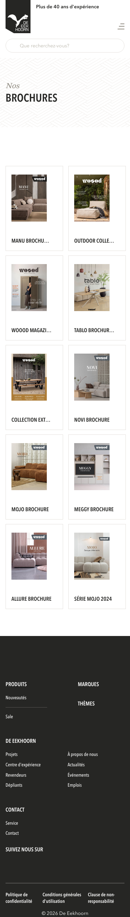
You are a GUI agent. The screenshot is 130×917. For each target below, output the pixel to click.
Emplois (75, 785)
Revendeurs (16, 775)
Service (12, 823)
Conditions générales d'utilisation (62, 898)
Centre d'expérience (23, 765)
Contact (12, 833)
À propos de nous (83, 754)
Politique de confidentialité (19, 898)
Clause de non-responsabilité (101, 898)
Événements (78, 775)
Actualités (76, 765)
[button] (65, 46)
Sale (9, 717)
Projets (12, 754)
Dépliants (14, 785)
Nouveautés (16, 698)
